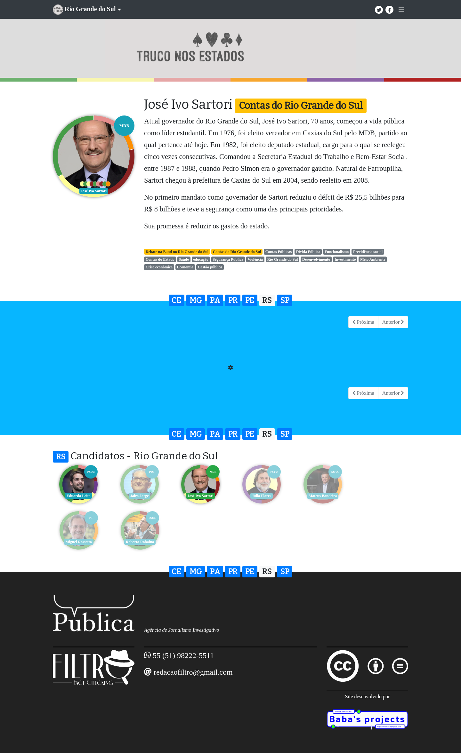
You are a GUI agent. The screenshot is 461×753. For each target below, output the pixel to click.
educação (200, 259)
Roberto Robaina (78, 542)
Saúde (184, 259)
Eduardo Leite (78, 496)
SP (284, 300)
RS (267, 300)
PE (249, 300)
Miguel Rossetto (382, 496)
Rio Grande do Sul (282, 259)
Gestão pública (210, 267)
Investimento (345, 259)
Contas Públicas (278, 252)
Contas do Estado (160, 259)
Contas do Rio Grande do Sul (237, 252)
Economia (185, 267)
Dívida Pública (308, 252)
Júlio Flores (261, 496)
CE (176, 300)
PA (215, 300)
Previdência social (368, 252)
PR (232, 300)
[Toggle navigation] (401, 9)
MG (196, 300)
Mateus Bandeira (322, 496)
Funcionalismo (337, 252)
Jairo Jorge (139, 496)
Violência (255, 259)
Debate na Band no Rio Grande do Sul (177, 252)
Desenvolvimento (316, 259)
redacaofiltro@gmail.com (193, 672)
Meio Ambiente (372, 259)
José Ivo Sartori (200, 496)
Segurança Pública (228, 259)
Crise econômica (159, 267)
